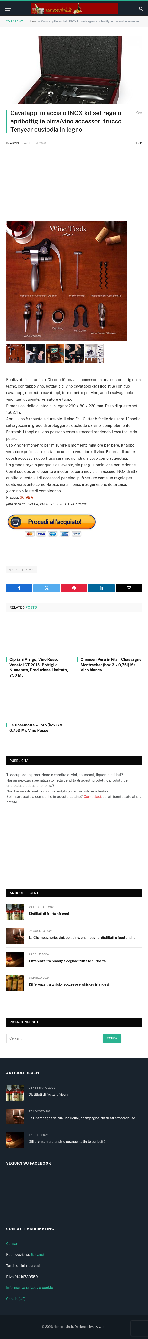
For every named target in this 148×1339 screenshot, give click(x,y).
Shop (138, 143)
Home (32, 21)
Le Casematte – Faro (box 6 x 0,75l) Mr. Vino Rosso (35, 728)
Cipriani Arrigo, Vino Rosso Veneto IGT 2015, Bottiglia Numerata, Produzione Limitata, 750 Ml (38, 667)
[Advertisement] (74, 187)
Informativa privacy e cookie (29, 1288)
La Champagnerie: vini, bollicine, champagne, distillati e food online (82, 938)
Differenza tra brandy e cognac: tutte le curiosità (67, 961)
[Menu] (8, 8)
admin (14, 143)
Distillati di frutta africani (49, 914)
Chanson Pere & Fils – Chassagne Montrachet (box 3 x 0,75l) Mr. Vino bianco (111, 665)
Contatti (13, 1244)
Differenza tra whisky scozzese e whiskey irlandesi (69, 984)
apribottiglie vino (21, 569)
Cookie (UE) (16, 1299)
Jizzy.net (37, 1254)
